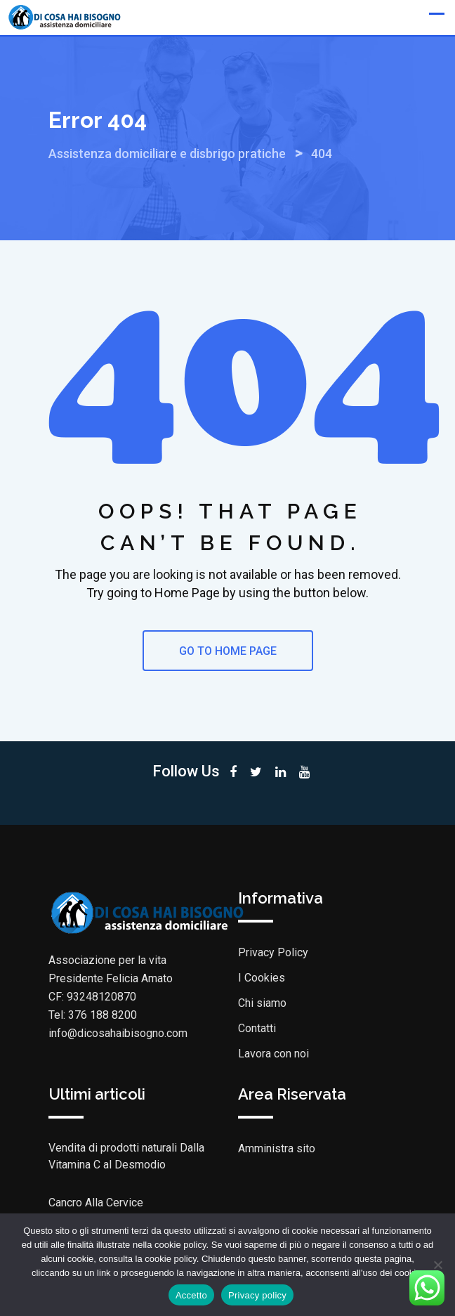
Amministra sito (276, 1148)
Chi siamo (262, 1003)
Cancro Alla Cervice (95, 1202)
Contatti (257, 1028)
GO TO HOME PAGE (228, 651)
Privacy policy (257, 1295)
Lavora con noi (273, 1053)
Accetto (191, 1295)
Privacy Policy (273, 952)
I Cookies (261, 977)
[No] (437, 1265)
